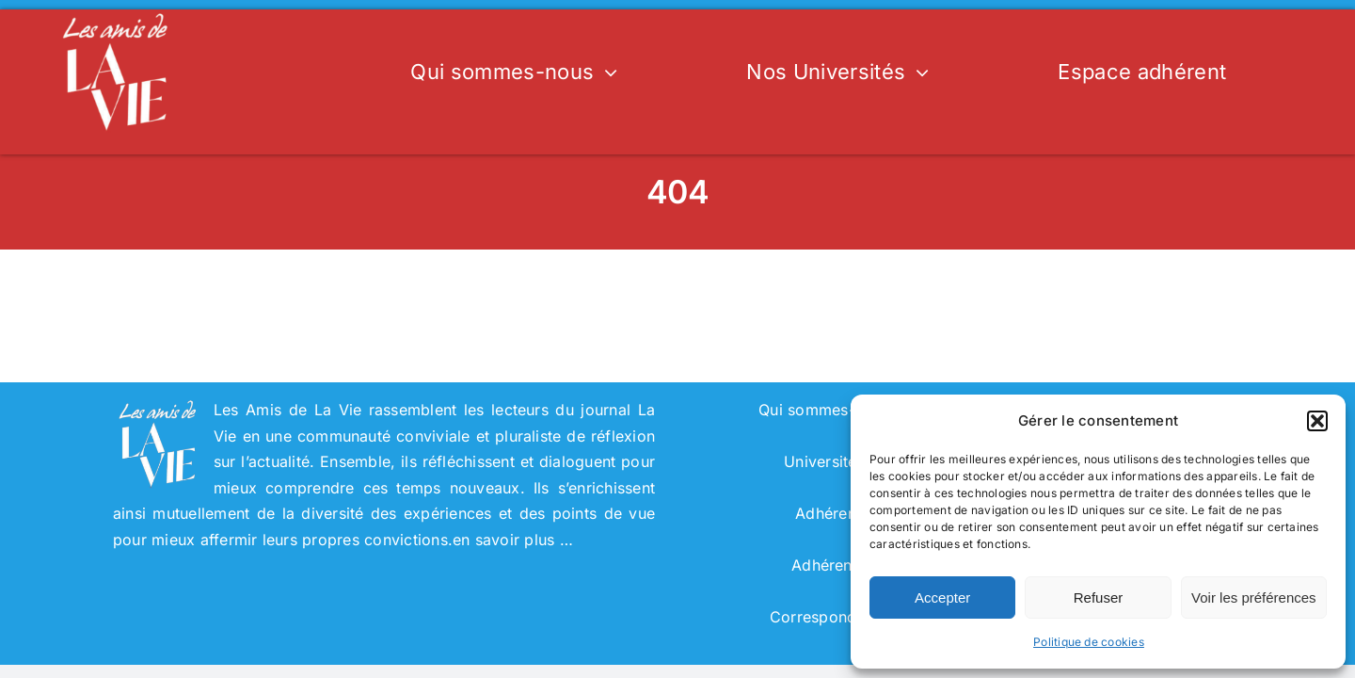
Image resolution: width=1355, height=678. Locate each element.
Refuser (1099, 597)
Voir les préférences (1253, 597)
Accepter (942, 597)
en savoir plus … (513, 539)
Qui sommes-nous (824, 409)
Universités (824, 461)
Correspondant (824, 616)
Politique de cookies (1088, 642)
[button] (1317, 421)
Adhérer (824, 513)
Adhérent (824, 565)
